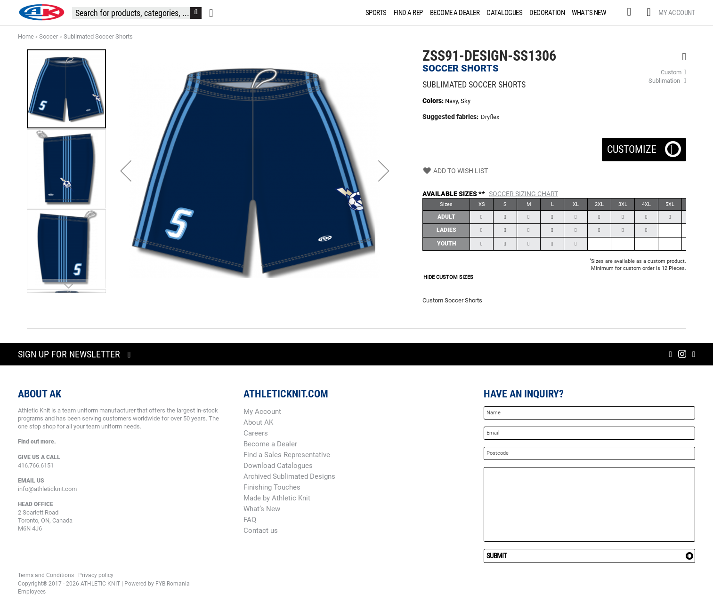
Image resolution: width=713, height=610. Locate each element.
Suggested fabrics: (450, 116)
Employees (32, 591)
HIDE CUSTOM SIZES (448, 277)
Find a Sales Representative (286, 455)
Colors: (433, 100)
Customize (644, 146)
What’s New (261, 509)
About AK (258, 422)
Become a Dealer (270, 444)
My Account (676, 12)
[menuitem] (374, 12)
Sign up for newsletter (69, 354)
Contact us (260, 530)
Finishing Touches (271, 487)
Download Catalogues (278, 465)
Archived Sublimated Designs (289, 476)
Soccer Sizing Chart (523, 194)
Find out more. (37, 441)
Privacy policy (95, 575)
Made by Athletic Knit (276, 498)
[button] (126, 170)
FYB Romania (172, 583)
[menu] (487, 12)
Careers (255, 433)
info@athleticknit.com (47, 488)
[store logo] (41, 12)
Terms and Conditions (46, 575)
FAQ (249, 519)
